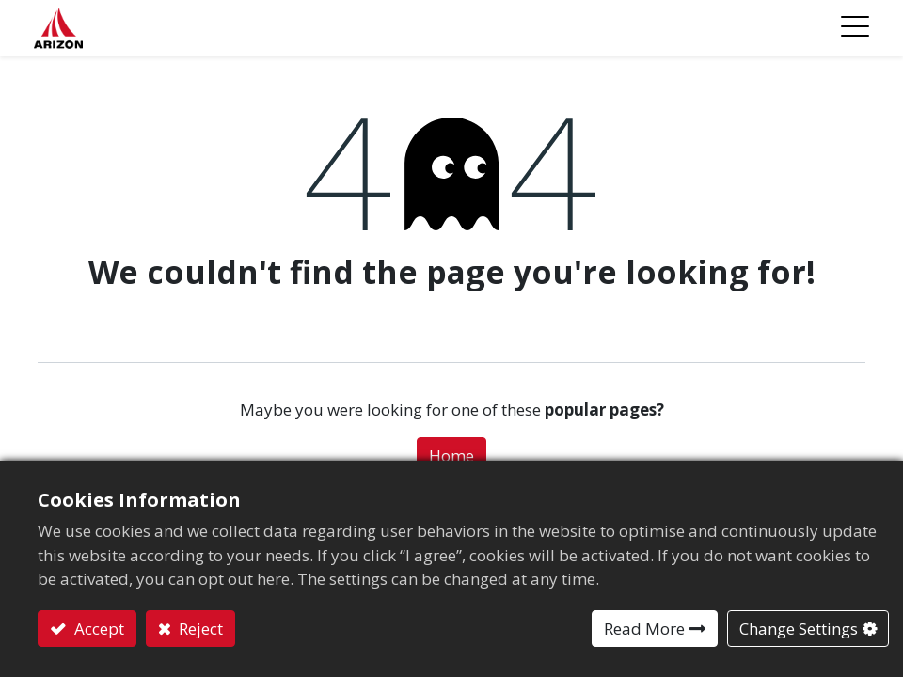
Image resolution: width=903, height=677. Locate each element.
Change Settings (798, 628)
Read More (644, 628)
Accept (97, 628)
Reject (199, 628)
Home (451, 455)
